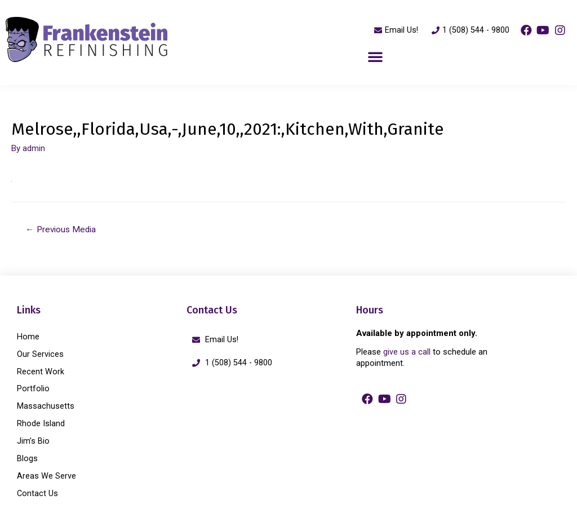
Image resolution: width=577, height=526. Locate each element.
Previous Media (63, 229)
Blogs (27, 455)
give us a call (406, 353)
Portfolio (33, 388)
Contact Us (38, 489)
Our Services (40, 354)
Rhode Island (41, 422)
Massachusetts (45, 405)
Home (28, 337)
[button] (375, 57)
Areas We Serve (46, 472)
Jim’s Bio (33, 439)
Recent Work (40, 371)
